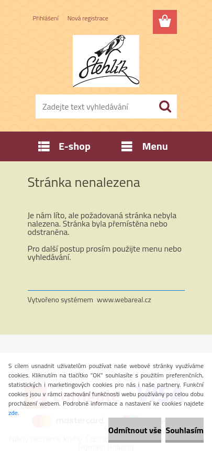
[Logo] (106, 61)
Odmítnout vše (135, 430)
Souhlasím (184, 430)
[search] (165, 106)
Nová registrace (88, 18)
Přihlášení (46, 18)
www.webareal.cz (124, 299)
